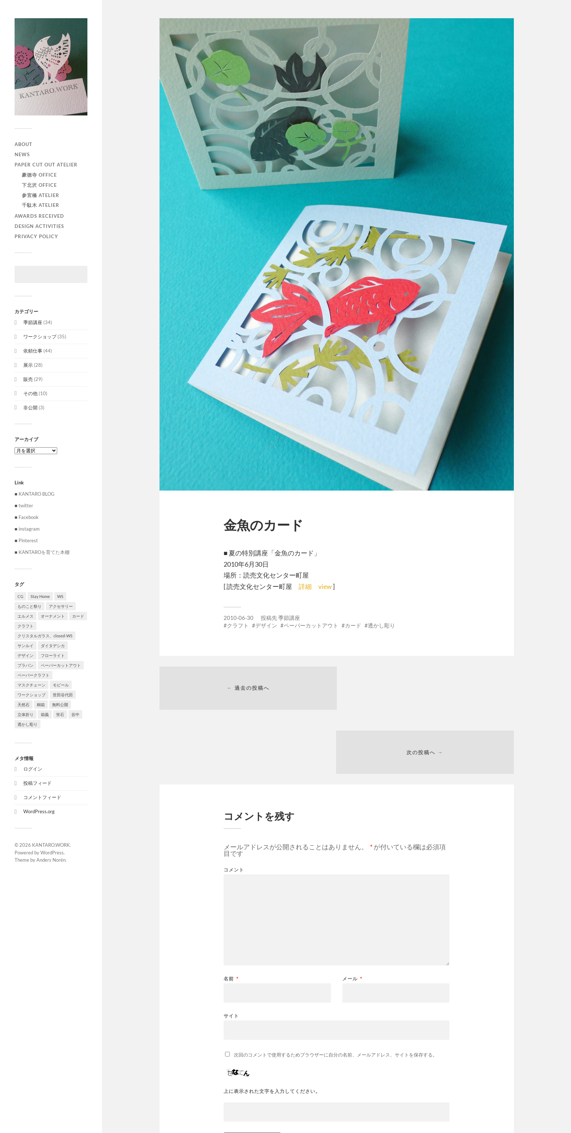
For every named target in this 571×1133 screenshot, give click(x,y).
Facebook (29, 517)
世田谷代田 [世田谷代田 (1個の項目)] (63, 694)
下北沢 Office (39, 185)
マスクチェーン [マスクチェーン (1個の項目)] (31, 684)
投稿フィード (37, 783)
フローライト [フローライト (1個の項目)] (53, 655)
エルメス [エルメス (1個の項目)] (25, 616)
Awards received (39, 216)
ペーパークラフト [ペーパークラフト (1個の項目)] (33, 675)
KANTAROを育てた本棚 (44, 552)
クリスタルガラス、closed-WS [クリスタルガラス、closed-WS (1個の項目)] (44, 635)
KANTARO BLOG (37, 494)
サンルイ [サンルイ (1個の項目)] (25, 645)
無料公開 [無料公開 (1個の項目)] (60, 704)
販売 (28, 379)
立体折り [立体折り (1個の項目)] (25, 714)
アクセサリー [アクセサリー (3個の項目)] (61, 606)
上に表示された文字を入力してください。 (272, 1028)
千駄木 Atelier (40, 205)
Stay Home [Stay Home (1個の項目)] (40, 596)
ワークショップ (39, 336)
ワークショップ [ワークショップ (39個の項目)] (31, 694)
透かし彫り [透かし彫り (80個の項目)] (27, 724)
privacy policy (36, 236)
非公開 (30, 407)
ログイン (32, 769)
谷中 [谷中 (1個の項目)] (75, 714)
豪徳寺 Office (39, 175)
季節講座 (32, 322)
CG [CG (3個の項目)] (20, 596)
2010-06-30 (238, 617)
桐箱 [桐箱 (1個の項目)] (41, 704)
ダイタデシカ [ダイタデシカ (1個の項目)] (53, 645)
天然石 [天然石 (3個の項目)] (23, 704)
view (325, 586)
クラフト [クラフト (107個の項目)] (25, 625)
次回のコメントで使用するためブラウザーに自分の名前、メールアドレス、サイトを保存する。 (335, 991)
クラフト (238, 625)
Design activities (39, 226)
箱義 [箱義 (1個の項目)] (45, 714)
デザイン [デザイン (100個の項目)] (25, 655)
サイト (231, 952)
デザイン (266, 625)
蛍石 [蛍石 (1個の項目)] (60, 714)
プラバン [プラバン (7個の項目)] (25, 665)
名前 (231, 915)
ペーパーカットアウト (311, 625)
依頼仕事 (32, 351)
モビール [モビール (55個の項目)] (61, 684)
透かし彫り (381, 625)
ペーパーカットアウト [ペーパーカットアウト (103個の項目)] (61, 665)
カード (353, 625)
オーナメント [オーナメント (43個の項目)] (53, 616)
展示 (28, 365)
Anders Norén (51, 860)
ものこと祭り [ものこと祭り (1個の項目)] (29, 606)
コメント (234, 806)
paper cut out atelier (46, 165)
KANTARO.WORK (51, 845)
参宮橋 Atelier (40, 195)
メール (352, 915)
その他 (30, 393)
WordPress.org (39, 811)
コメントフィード (42, 797)
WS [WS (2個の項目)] (60, 596)
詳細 (305, 586)
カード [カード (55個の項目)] (78, 616)
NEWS (22, 154)
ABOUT (23, 144)
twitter (26, 505)
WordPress (52, 852)
